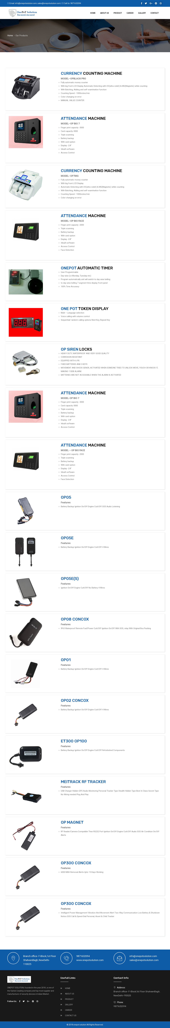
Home (92, 13)
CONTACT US (70, 1015)
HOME (67, 988)
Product (118, 13)
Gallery (142, 13)
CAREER (68, 1010)
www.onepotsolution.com (90, 960)
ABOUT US (69, 994)
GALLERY (69, 1005)
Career (130, 13)
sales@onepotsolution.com (49, 3)
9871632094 (75, 3)
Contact (154, 13)
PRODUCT (69, 999)
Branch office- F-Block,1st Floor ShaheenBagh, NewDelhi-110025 (137, 993)
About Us (104, 13)
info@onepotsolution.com (26, 3)
